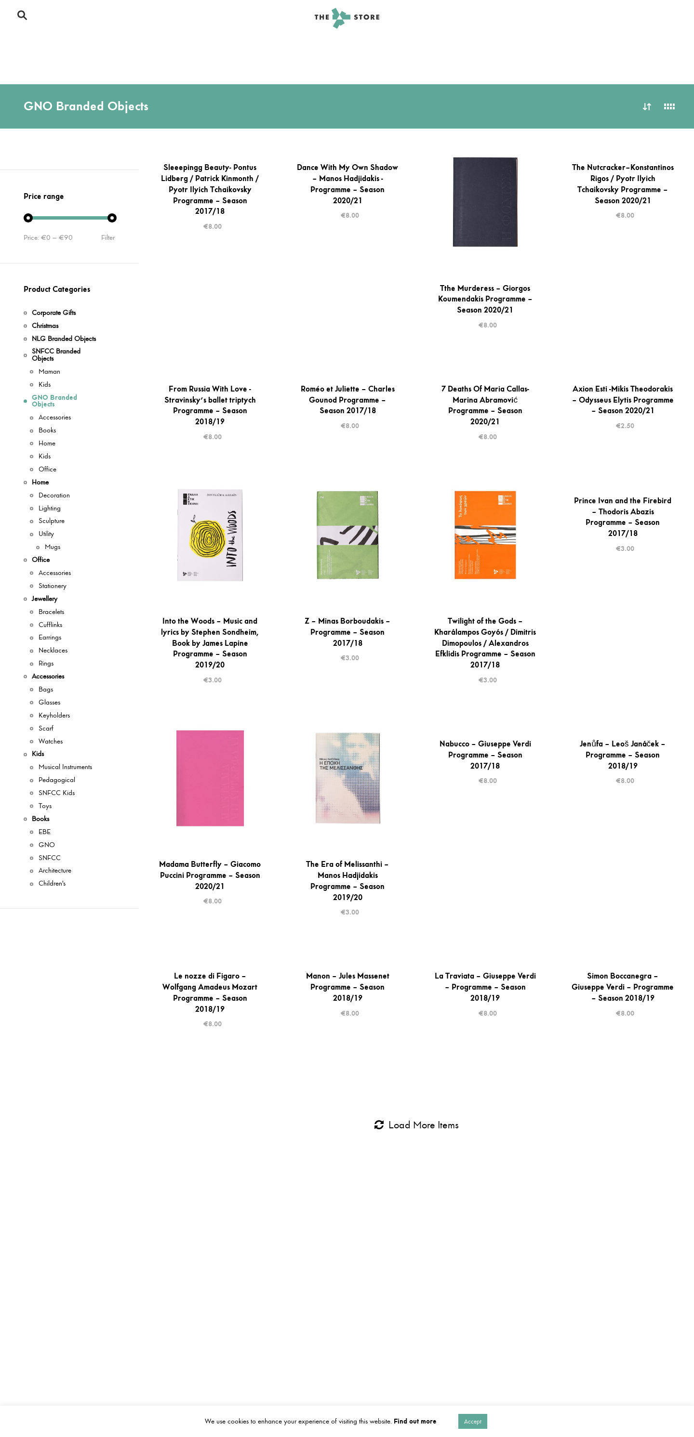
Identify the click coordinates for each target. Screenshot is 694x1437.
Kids (373, 68)
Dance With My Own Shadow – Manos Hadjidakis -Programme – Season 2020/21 (347, 183)
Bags (46, 689)
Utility (46, 534)
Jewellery (116, 68)
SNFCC (50, 858)
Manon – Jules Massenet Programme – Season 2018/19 (347, 987)
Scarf (46, 728)
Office (612, 47)
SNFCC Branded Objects (62, 47)
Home (566, 47)
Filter (108, 238)
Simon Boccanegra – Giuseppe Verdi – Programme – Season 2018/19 (623, 987)
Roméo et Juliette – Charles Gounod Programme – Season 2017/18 (348, 400)
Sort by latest (647, 106)
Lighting (50, 508)
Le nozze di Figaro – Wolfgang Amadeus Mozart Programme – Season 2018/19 (209, 992)
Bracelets (51, 612)
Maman (49, 372)
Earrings (50, 637)
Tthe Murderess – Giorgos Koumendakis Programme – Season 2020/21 (485, 299)
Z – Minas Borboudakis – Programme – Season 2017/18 (347, 632)
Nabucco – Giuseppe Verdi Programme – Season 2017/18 (485, 755)
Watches (51, 741)
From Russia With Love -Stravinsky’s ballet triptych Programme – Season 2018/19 (210, 405)
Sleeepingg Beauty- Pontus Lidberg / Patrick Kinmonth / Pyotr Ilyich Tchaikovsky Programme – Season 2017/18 (210, 189)
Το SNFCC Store (552, 18)
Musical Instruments (65, 767)
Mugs (52, 547)
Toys (45, 806)
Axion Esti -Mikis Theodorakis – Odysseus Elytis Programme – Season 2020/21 (623, 400)
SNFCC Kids (57, 793)
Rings (46, 663)
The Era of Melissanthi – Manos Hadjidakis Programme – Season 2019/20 (347, 880)
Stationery (53, 586)
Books (482, 68)
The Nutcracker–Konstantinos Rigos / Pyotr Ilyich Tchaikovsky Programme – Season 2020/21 (623, 183)
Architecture (55, 871)
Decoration (54, 495)
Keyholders (54, 715)
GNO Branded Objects (283, 47)
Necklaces (53, 650)
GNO (47, 845)
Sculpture (52, 521)
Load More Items (416, 1125)
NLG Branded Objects (491, 47)
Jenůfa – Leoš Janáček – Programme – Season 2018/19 (623, 755)
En (656, 18)
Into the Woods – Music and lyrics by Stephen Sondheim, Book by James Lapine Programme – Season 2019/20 (210, 642)
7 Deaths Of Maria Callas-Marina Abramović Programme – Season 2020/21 (485, 405)
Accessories (260, 68)
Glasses (49, 702)
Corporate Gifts (46, 68)
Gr (671, 18)
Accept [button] (472, 1421)
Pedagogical (57, 780)
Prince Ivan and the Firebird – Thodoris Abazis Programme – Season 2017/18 (622, 517)
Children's (52, 884)
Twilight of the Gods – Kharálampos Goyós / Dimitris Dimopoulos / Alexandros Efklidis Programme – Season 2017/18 (485, 642)
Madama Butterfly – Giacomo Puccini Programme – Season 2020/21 (210, 875)
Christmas (45, 326)
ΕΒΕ (45, 832)
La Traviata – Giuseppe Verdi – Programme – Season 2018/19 (485, 987)
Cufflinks (50, 625)
